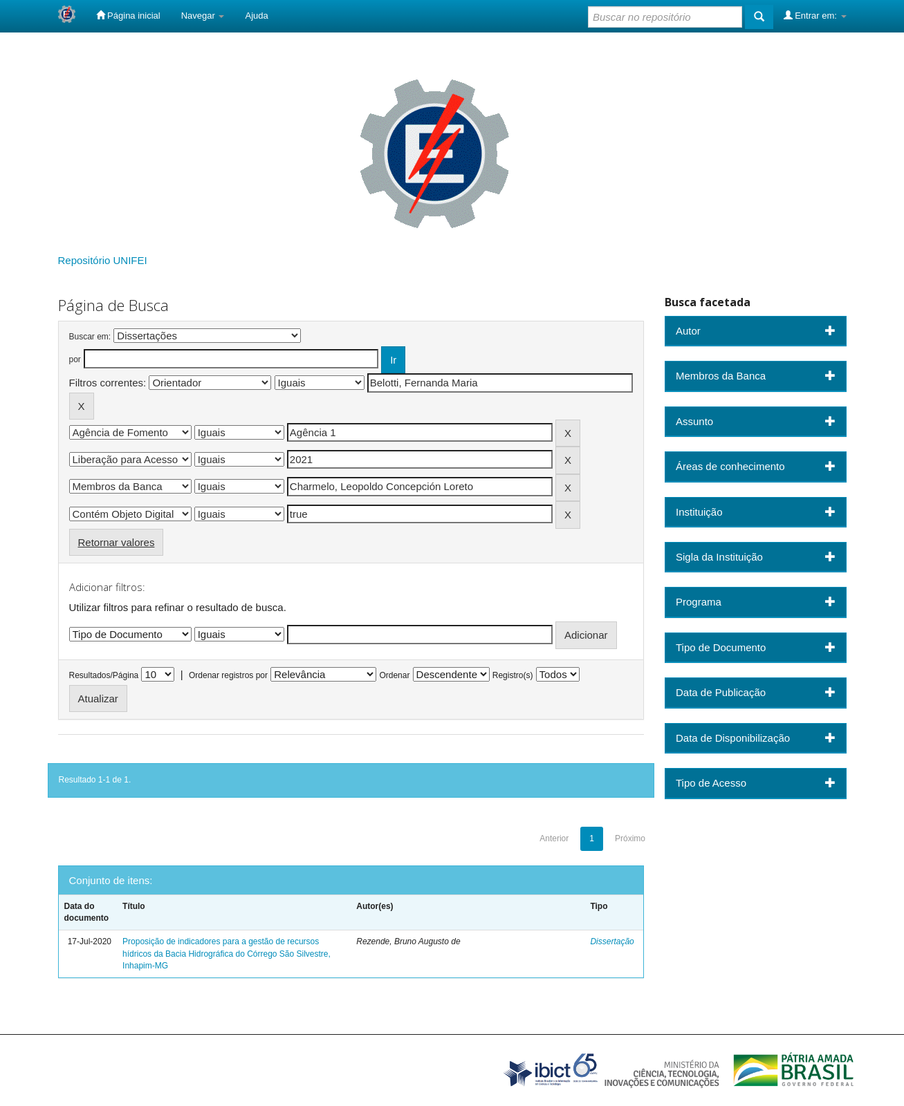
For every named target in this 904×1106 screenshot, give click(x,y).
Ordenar (394, 675)
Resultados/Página (104, 675)
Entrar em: (815, 15)
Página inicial (128, 15)
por (75, 359)
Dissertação (612, 941)
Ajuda (256, 15)
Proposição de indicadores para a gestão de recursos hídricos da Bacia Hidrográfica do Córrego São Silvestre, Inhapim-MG (226, 953)
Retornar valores (116, 542)
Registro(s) (512, 675)
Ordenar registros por (228, 675)
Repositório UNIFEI (102, 260)
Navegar (203, 15)
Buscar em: (90, 336)
